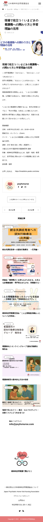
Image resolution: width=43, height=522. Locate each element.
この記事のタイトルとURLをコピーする (21, 199)
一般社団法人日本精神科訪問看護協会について (21, 487)
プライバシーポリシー (22, 496)
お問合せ (21, 500)
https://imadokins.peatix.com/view (27, 171)
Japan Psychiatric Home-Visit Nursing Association (21, 491)
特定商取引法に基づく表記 (21, 505)
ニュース (9, 15)
